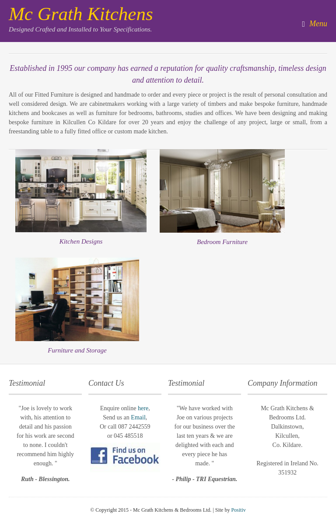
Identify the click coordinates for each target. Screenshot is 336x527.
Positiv (238, 510)
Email (138, 417)
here (143, 408)
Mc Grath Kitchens (81, 13)
